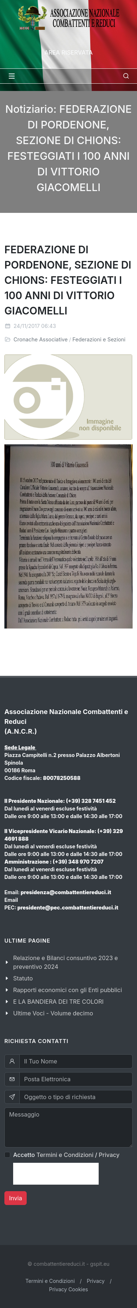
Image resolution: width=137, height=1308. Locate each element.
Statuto (23, 978)
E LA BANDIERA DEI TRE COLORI (58, 1001)
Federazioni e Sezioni (98, 339)
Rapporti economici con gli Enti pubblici (67, 990)
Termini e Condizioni (65, 1154)
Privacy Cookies (68, 1289)
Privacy (109, 1154)
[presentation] (56, 1174)
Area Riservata (68, 52)
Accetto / (66, 1154)
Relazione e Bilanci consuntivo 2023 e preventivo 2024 (65, 962)
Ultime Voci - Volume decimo (53, 1013)
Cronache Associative (41, 339)
